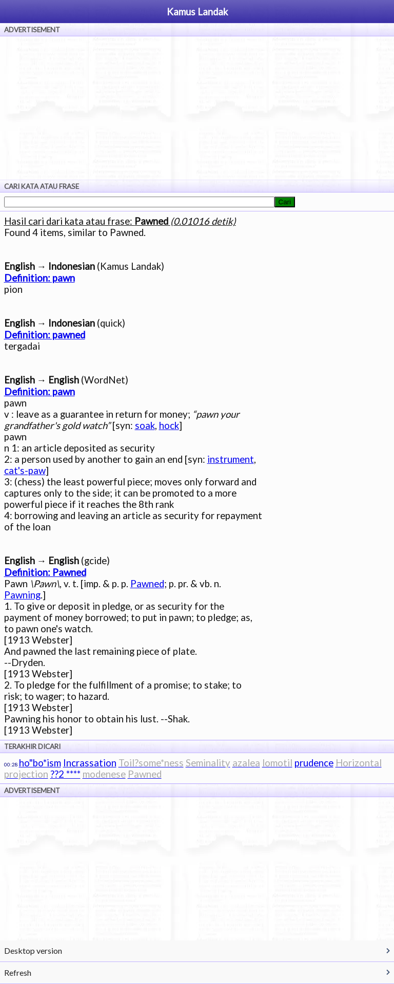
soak (145, 425)
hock (169, 425)
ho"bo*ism (40, 762)
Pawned (147, 583)
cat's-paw (25, 470)
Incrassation (89, 762)
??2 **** (65, 774)
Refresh (17, 972)
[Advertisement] (197, 108)
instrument (230, 459)
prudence (313, 762)
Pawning (22, 595)
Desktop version (33, 950)
